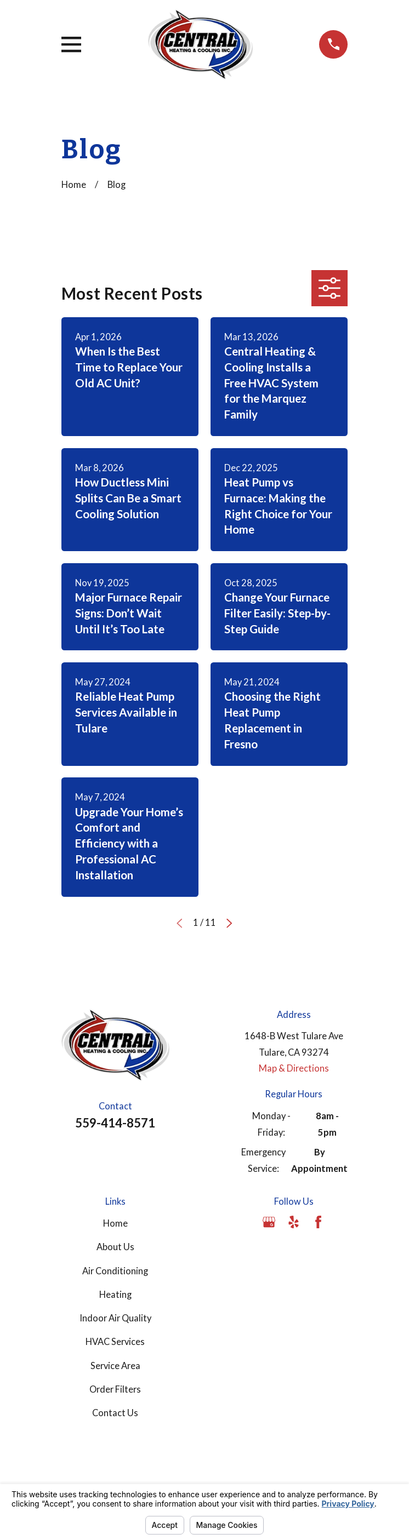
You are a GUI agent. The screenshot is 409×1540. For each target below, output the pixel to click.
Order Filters (115, 1389)
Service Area (115, 1365)
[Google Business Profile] (269, 1222)
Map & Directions (294, 1068)
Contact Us (115, 1412)
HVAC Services (115, 1341)
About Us (115, 1246)
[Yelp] (293, 1222)
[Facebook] (318, 1222)
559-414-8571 (115, 1122)
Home (115, 1223)
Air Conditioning (115, 1271)
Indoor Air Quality (115, 1318)
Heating (115, 1294)
